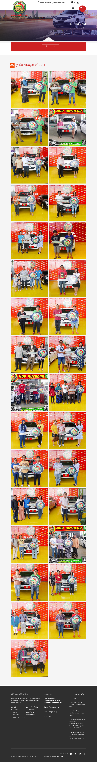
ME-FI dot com (57, 756)
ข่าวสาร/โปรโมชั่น (32, 707)
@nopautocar (54, 707)
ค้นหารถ (50, 46)
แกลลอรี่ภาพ (30, 712)
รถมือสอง (14, 710)
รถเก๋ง (15, 712)
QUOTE (82, 9)
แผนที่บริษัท (47, 716)
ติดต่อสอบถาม (30, 715)
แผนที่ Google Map (50, 712)
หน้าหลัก (14, 707)
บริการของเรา (30, 710)
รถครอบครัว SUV (19, 717)
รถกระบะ (16, 715)
